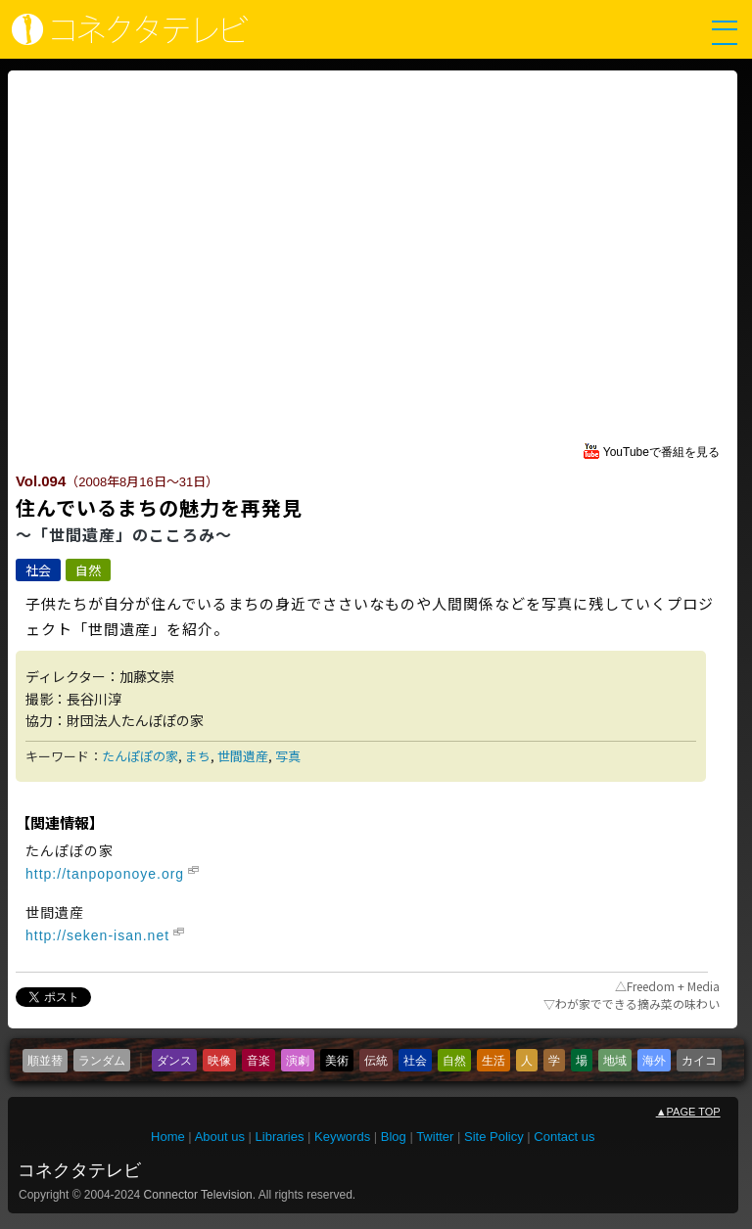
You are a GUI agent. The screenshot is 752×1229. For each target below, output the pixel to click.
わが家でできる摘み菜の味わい (631, 1003)
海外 (654, 1061)
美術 (337, 1061)
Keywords (342, 1136)
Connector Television (198, 1195)
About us (220, 1136)
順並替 (45, 1061)
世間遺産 (242, 756)
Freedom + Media (673, 986)
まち (198, 756)
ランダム (101, 1061)
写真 (288, 756)
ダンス (174, 1061)
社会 (38, 570)
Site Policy (494, 1136)
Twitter (434, 1136)
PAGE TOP (688, 1111)
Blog (393, 1136)
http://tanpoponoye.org (104, 874)
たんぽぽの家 (140, 756)
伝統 (376, 1061)
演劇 (297, 1061)
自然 (88, 570)
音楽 (258, 1061)
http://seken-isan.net (97, 935)
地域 (615, 1061)
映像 (219, 1061)
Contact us (564, 1136)
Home (168, 1136)
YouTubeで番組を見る (661, 452)
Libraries (280, 1136)
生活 (493, 1061)
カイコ (699, 1061)
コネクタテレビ (79, 1170)
